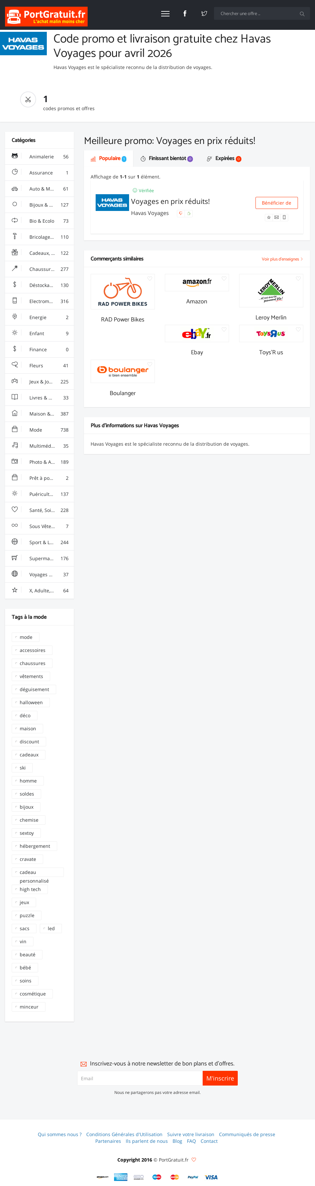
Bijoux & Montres (40, 205)
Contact (209, 1141)
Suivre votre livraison (190, 1134)
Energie (40, 317)
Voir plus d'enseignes (282, 259)
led (51, 928)
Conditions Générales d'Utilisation (124, 1134)
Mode (40, 430)
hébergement (35, 846)
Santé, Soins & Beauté (43, 510)
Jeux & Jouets (40, 382)
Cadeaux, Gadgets (41, 253)
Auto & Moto (40, 189)
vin (23, 941)
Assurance (40, 173)
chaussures (32, 663)
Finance (40, 350)
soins (25, 980)
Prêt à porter (40, 478)
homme (28, 780)
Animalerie (40, 157)
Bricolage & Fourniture (43, 237)
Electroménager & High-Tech (43, 301)
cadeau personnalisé (34, 873)
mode (26, 637)
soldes (27, 794)
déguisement (34, 689)
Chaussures (40, 269)
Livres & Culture (40, 398)
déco (25, 715)
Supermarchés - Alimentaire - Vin (43, 558)
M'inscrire (220, 1078)
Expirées (224, 158)
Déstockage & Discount (43, 285)
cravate (28, 859)
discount (29, 741)
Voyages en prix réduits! (170, 201)
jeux (24, 902)
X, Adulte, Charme (40, 591)
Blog (177, 1141)
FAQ (191, 1141)
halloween (31, 702)
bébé (25, 967)
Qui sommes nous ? (60, 1134)
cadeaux (29, 754)
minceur (29, 1007)
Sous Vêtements (40, 526)
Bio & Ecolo (40, 221)
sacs (24, 928)
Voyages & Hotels (40, 575)
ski (23, 767)
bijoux (26, 807)
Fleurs (40, 366)
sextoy (27, 833)
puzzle (27, 915)
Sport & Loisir (40, 542)
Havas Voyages (150, 213)
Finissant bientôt (166, 158)
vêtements (31, 676)
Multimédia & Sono (42, 446)
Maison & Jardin (40, 414)
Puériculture (40, 494)
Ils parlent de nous (147, 1141)
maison (28, 728)
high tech (30, 889)
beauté (27, 954)
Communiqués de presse (247, 1134)
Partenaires (108, 1141)
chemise (29, 820)
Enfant (40, 333)
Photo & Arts (40, 462)
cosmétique (33, 993)
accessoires (32, 650)
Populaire (108, 158)
